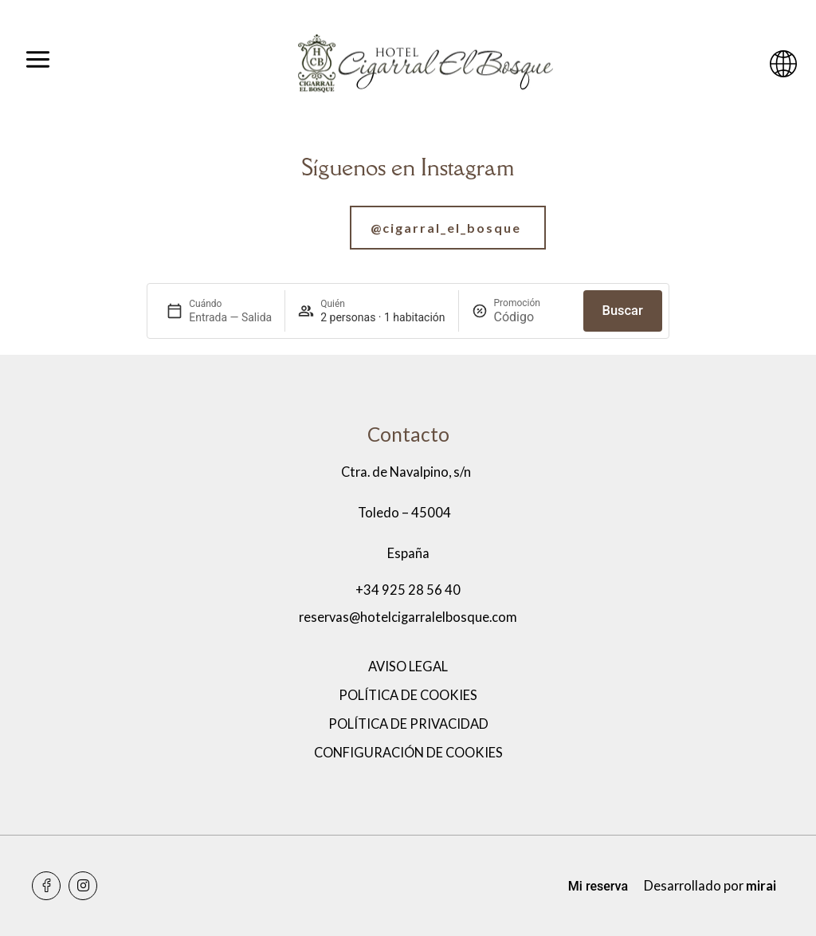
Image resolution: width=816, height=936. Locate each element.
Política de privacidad (408, 724)
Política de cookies (408, 695)
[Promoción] (532, 316)
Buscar (622, 310)
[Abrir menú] (38, 64)
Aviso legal (408, 666)
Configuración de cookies (408, 753)
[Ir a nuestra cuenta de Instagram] (408, 228)
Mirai (761, 886)
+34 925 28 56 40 (408, 590)
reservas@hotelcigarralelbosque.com (408, 617)
